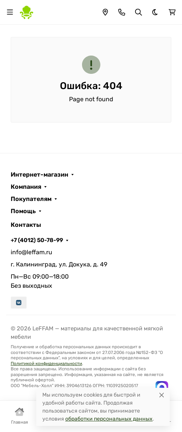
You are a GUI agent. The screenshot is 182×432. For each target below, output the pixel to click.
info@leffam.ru (31, 252)
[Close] (161, 395)
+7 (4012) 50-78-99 (37, 240)
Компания (26, 187)
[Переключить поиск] (138, 12)
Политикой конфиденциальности (46, 363)
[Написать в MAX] (161, 387)
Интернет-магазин (39, 175)
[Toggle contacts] (122, 12)
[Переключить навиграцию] (10, 12)
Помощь (23, 211)
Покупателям (31, 199)
